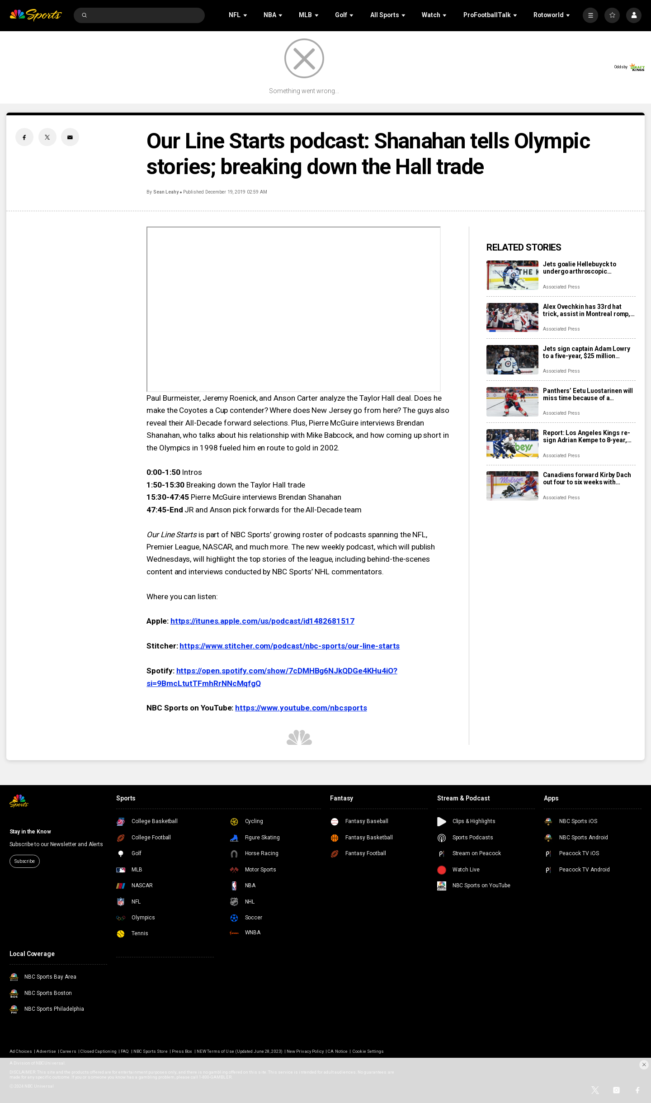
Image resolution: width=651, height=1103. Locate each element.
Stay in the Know (30, 831)
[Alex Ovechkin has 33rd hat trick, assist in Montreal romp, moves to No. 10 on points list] (512, 317)
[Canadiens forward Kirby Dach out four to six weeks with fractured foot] (512, 486)
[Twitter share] (47, 137)
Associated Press (561, 287)
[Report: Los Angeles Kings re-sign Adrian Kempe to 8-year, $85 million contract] (512, 444)
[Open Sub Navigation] (246, 15)
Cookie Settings (368, 1051)
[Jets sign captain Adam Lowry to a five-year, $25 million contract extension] (512, 359)
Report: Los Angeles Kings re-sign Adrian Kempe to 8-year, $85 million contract (586, 436)
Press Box (182, 1051)
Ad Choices (20, 1051)
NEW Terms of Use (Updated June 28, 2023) (240, 1051)
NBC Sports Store (150, 1051)
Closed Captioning (98, 1051)
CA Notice (337, 1051)
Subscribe (24, 861)
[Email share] (70, 137)
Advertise (46, 1051)
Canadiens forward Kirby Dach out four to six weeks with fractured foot (587, 478)
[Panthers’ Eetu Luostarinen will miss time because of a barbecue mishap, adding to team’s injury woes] (512, 402)
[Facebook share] (24, 137)
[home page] (35, 15)
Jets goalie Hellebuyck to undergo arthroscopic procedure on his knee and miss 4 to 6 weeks (581, 267)
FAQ (125, 1051)
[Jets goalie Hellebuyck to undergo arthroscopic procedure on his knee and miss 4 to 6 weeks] (512, 275)
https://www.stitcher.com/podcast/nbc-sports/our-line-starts (289, 645)
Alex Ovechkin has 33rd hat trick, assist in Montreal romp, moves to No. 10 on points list (586, 310)
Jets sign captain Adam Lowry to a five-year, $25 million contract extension (586, 352)
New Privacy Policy (305, 1051)
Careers (68, 1051)
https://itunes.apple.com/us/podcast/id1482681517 (262, 620)
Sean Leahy (166, 192)
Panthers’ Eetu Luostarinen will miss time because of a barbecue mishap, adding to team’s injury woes (588, 394)
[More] (590, 15)
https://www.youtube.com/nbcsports (301, 707)
